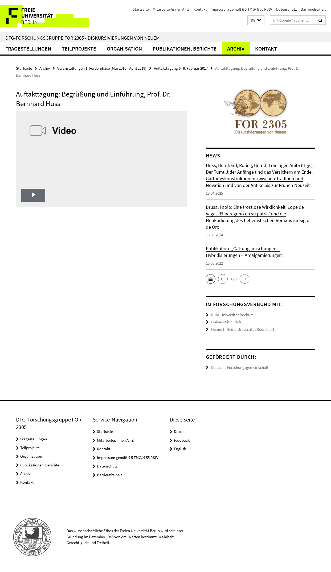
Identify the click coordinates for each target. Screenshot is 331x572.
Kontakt (200, 9)
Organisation (124, 48)
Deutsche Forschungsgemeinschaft (239, 367)
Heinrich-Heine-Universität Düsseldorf (242, 329)
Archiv (235, 48)
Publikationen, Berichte (184, 48)
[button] (255, 20)
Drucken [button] (180, 431)
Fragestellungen (28, 48)
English (180, 448)
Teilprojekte (79, 48)
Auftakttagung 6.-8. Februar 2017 (181, 68)
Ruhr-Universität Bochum (232, 314)
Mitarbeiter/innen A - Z (171, 9)
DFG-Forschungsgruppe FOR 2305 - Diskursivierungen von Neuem (82, 38)
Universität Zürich (226, 321)
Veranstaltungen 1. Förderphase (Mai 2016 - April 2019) (101, 68)
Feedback (182, 440)
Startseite (141, 9)
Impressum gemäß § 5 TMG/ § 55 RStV (241, 9)
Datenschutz (286, 9)
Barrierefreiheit (313, 9)
